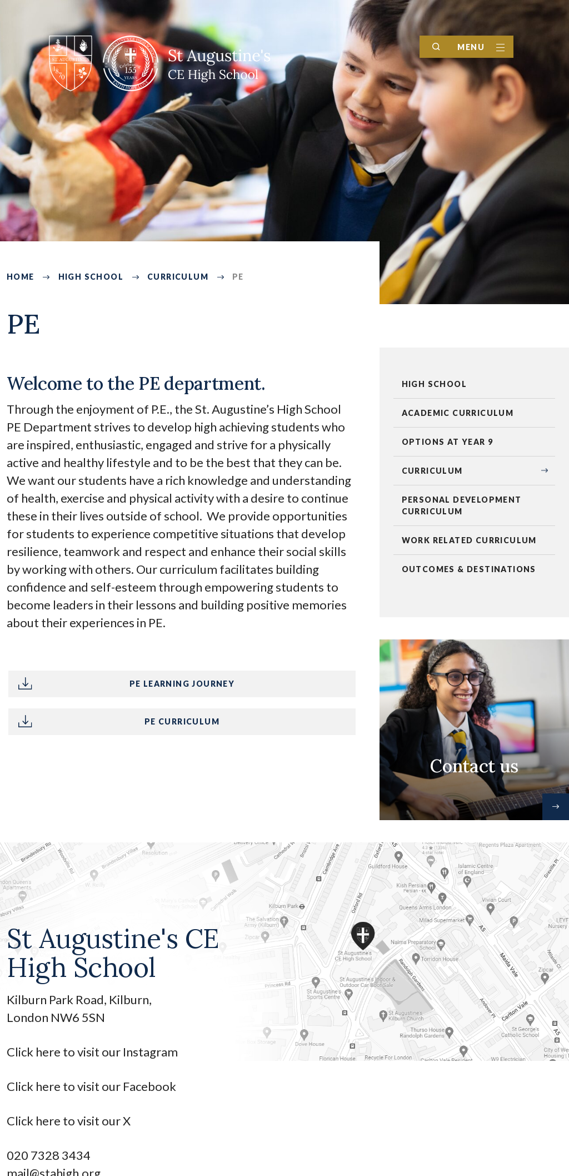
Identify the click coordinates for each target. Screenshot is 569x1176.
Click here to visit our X (70, 1120)
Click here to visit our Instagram (93, 1051)
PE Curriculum (181, 721)
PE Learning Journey (182, 683)
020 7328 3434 (49, 1155)
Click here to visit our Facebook (91, 1086)
